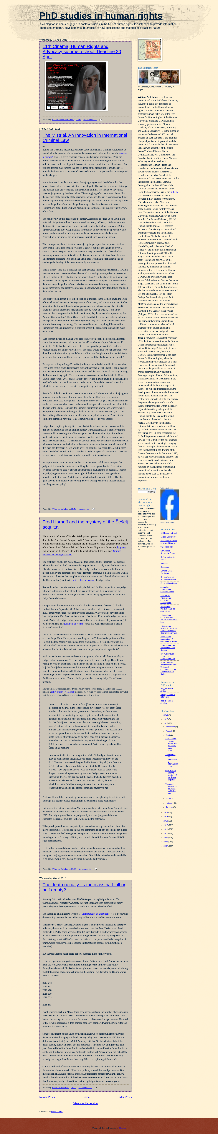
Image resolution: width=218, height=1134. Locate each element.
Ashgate (164, 563)
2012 (166, 825)
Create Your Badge (167, 522)
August (169, 731)
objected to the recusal (84, 580)
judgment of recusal (74, 623)
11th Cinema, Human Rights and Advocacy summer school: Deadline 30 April (82, 51)
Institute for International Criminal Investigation (165, 599)
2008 (166, 842)
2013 (166, 821)
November (170, 727)
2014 (166, 816)
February (170, 803)
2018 (166, 715)
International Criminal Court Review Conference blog (168, 618)
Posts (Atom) (57, 1112)
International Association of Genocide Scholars (168, 639)
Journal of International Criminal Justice (167, 589)
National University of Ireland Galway (168, 541)
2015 (166, 812)
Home (86, 1097)
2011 (166, 829)
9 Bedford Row (166, 547)
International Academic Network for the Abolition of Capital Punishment (168, 629)
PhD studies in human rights (100, 15)
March (169, 799)
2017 (166, 719)
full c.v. (174, 192)
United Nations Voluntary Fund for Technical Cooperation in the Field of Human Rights (168, 668)
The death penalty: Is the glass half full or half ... (171, 789)
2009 (166, 838)
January (169, 807)
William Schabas (166, 488)
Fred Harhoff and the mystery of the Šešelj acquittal (171, 775)
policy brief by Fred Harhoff (63, 692)
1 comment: (84, 509)
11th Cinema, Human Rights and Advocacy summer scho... (171, 745)
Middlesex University (169, 533)
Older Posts (124, 1097)
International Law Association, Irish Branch (167, 647)
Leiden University (167, 537)
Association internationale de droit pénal (167, 608)
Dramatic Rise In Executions (95, 913)
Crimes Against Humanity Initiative (168, 578)
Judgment (121, 547)
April (168, 735)
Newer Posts (47, 1097)
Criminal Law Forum (169, 583)
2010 (166, 833)
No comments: (90, 120)
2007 (166, 846)
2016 (166, 723)
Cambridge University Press (167, 552)
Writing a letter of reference (167, 695)
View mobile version (85, 1103)
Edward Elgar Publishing (166, 572)
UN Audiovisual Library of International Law (167, 656)
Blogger (122, 1128)
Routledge (164, 567)
